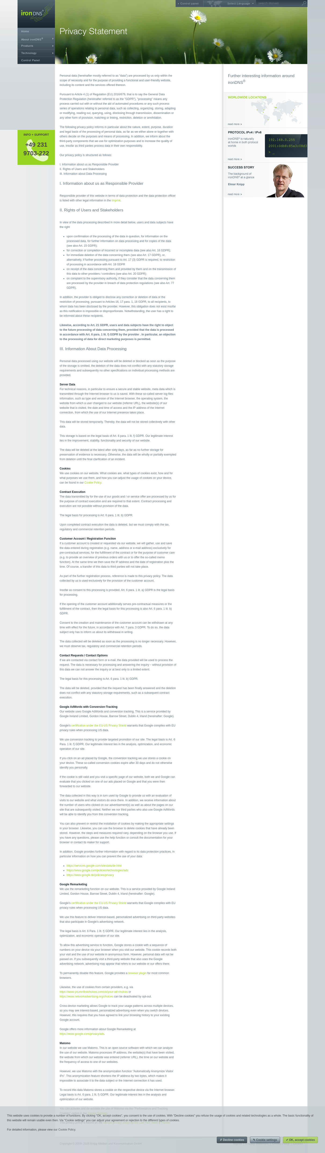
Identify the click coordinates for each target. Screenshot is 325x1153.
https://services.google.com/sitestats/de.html (94, 865)
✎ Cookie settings (265, 1140)
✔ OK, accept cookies (300, 1140)
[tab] (36, 38)
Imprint (116, 200)
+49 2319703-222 (36, 149)
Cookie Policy (92, 482)
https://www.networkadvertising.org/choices (86, 996)
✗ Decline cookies (232, 1140)
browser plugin (137, 973)
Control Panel (30, 60)
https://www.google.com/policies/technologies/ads (97, 870)
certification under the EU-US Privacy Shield (98, 725)
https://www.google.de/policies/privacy (90, 875)
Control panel (190, 3)
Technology (29, 53)
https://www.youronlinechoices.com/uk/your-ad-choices (94, 991)
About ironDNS (32, 39)
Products (27, 45)
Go (303, 3)
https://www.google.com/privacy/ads (82, 1034)
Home (25, 31)
